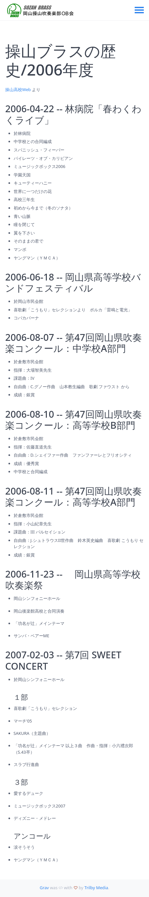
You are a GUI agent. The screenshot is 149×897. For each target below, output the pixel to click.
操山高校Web (18, 89)
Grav (44, 888)
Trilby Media (96, 888)
